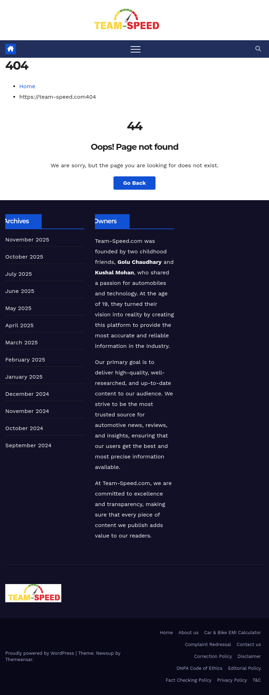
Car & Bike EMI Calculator (232, 632)
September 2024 (28, 445)
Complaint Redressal (208, 644)
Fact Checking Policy (189, 680)
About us (189, 632)
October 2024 (24, 428)
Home (27, 86)
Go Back (134, 183)
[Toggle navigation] (135, 49)
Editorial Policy (244, 668)
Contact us (248, 644)
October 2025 (24, 256)
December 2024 (27, 394)
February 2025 (25, 359)
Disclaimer (249, 656)
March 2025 (21, 342)
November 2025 (27, 239)
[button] (258, 48)
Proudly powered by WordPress (40, 653)
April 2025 (19, 325)
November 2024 (27, 411)
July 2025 (18, 274)
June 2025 (19, 291)
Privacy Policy (232, 680)
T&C (257, 680)
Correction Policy (213, 656)
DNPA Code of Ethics (199, 668)
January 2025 (24, 376)
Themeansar (18, 659)
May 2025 (18, 308)
